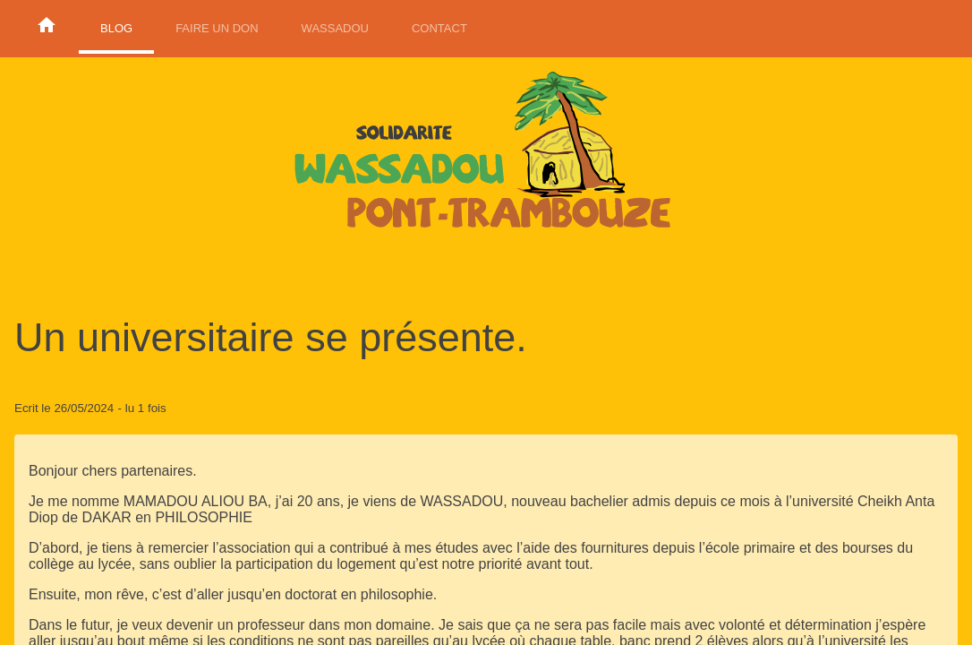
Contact (439, 28)
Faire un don (216, 28)
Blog (116, 28)
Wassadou (335, 28)
